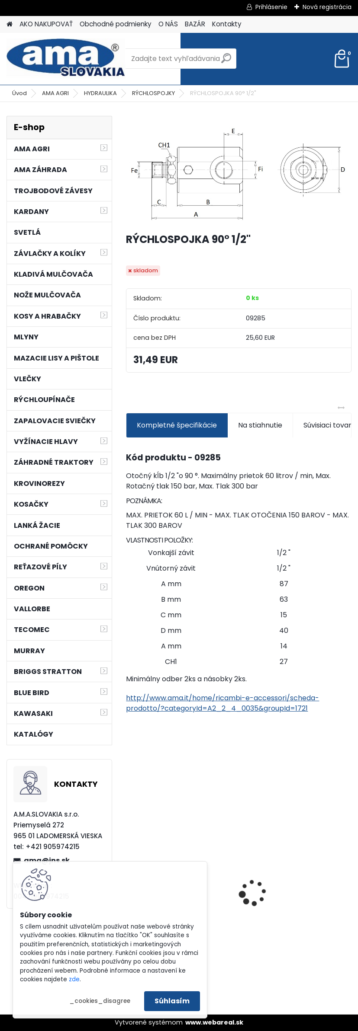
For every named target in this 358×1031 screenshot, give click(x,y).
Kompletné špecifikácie (177, 425)
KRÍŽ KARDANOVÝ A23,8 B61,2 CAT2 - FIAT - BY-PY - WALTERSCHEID (295, 844)
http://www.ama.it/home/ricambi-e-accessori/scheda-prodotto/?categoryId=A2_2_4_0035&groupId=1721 (222, 703)
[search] (226, 61)
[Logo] (66, 58)
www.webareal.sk (214, 1022)
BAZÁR (195, 24)
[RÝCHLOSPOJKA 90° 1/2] (238, 170)
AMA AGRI (55, 93)
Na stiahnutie (260, 425)
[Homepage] (9, 24)
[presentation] (347, 877)
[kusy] (266, 954)
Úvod (19, 93)
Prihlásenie (271, 7)
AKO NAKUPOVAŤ (46, 24)
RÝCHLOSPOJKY (153, 93)
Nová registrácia (327, 7)
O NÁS (168, 24)
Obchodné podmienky (116, 24)
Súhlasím (172, 1001)
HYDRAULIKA (100, 93)
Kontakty (227, 24)
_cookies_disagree (99, 1001)
